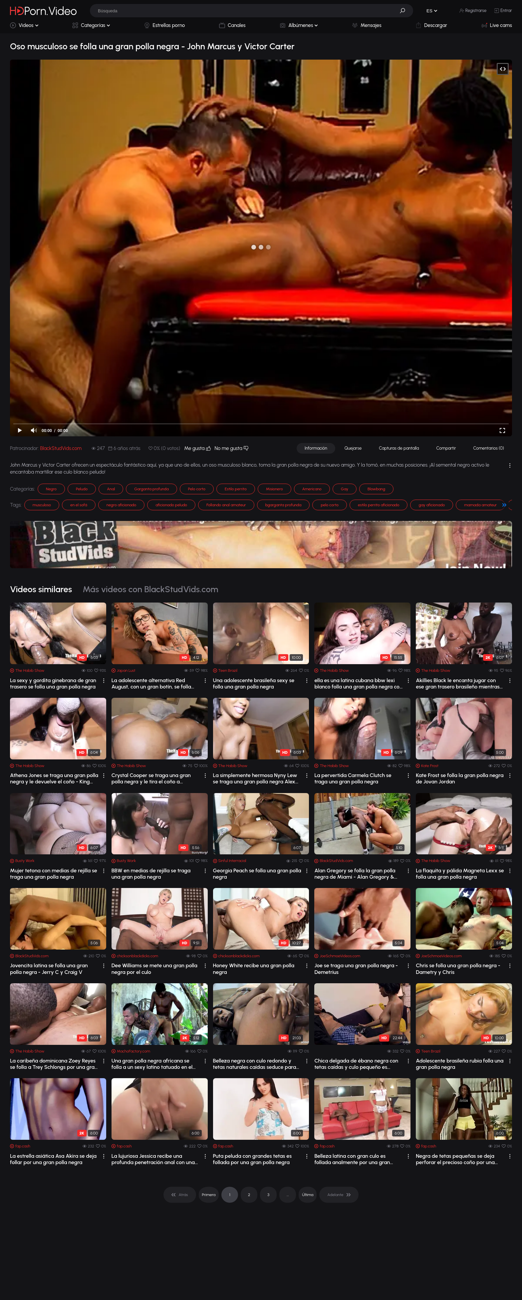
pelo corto (330, 505)
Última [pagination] (307, 1194)
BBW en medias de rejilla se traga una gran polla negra (151, 873)
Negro (51, 489)
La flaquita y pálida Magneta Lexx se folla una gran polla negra (460, 873)
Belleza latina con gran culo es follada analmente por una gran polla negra (352, 1159)
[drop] (104, 680)
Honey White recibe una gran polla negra (253, 968)
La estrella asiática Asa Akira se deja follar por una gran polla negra (53, 1159)
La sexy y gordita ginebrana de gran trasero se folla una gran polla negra (53, 683)
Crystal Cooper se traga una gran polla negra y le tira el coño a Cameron (151, 778)
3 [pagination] (268, 1194)
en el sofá (78, 505)
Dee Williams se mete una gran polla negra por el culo (154, 968)
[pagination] (179, 1195)
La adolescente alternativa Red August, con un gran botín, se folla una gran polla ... (151, 683)
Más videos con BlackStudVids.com (150, 589)
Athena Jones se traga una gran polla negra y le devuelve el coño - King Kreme (54, 778)
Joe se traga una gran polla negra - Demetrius (356, 968)
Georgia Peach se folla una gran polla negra (257, 873)
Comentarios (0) (488, 448)
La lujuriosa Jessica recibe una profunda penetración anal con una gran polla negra (153, 1159)
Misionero (274, 489)
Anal (111, 489)
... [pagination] (288, 1194)
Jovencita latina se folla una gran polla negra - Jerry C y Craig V (49, 968)
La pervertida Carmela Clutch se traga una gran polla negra (352, 778)
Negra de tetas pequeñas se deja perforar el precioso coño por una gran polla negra (455, 1159)
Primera (209, 1194)
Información (316, 448)
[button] (404, 10)
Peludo (82, 489)
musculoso (42, 505)
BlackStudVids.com (61, 448)
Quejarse (353, 448)
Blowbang (376, 489)
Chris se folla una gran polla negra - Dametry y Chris (458, 968)
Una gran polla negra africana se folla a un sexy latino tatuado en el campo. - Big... (152, 1064)
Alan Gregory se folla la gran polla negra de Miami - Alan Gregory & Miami (354, 873)
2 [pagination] (249, 1194)
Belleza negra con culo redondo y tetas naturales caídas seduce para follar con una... (254, 1064)
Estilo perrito (236, 489)
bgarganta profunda (283, 505)
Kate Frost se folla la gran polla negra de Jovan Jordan (459, 778)
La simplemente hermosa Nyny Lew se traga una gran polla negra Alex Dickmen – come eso (255, 778)
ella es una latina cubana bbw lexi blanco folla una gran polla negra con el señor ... (358, 683)
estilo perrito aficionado (378, 505)
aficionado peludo (171, 505)
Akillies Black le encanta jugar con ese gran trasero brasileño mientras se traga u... (458, 683)
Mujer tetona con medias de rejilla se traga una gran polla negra (53, 873)
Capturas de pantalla (399, 448)
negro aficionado (121, 505)
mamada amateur (480, 505)
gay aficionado (431, 505)
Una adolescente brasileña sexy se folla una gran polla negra (254, 683)
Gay (344, 489)
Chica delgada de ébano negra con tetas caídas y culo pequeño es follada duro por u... (356, 1064)
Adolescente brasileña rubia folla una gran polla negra (459, 1064)
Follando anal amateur (226, 505)
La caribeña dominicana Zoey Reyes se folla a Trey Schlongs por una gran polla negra (54, 1064)
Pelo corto (196, 489)
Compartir (446, 448)
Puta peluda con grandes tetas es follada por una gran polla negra (252, 1159)
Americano (312, 489)
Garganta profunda (151, 489)
